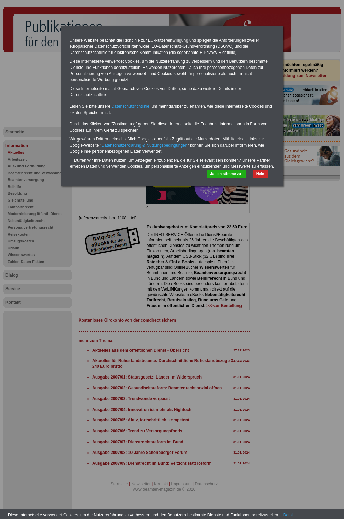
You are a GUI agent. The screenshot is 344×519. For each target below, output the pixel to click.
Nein (260, 174)
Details (289, 515)
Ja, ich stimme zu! (226, 174)
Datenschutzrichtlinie (130, 106)
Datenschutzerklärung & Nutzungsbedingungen (144, 145)
